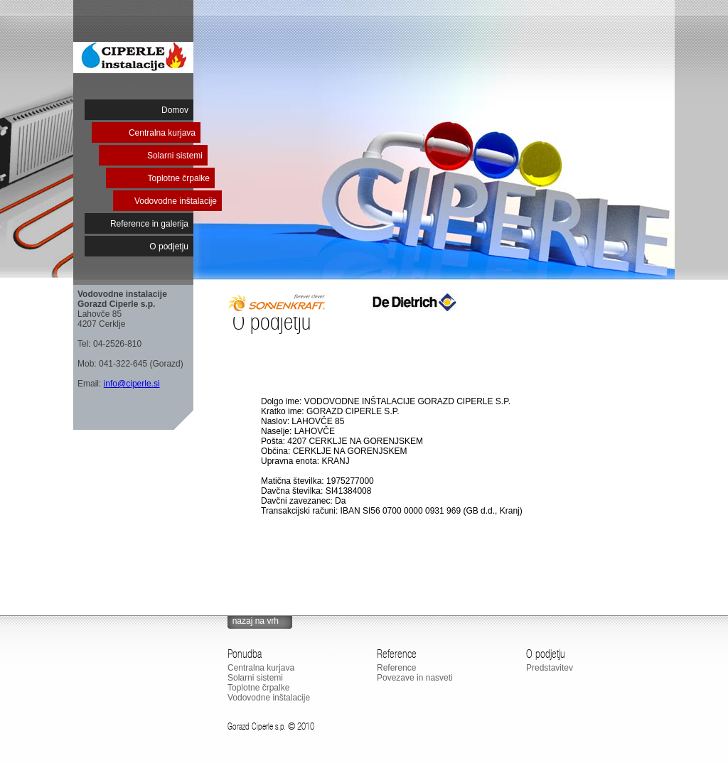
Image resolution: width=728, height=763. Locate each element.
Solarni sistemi (175, 156)
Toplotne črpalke (179, 178)
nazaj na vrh (255, 621)
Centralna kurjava (162, 133)
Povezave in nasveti (415, 678)
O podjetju (168, 246)
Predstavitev (549, 668)
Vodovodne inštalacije (175, 201)
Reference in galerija (149, 224)
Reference (396, 668)
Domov (174, 110)
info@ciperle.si (132, 384)
